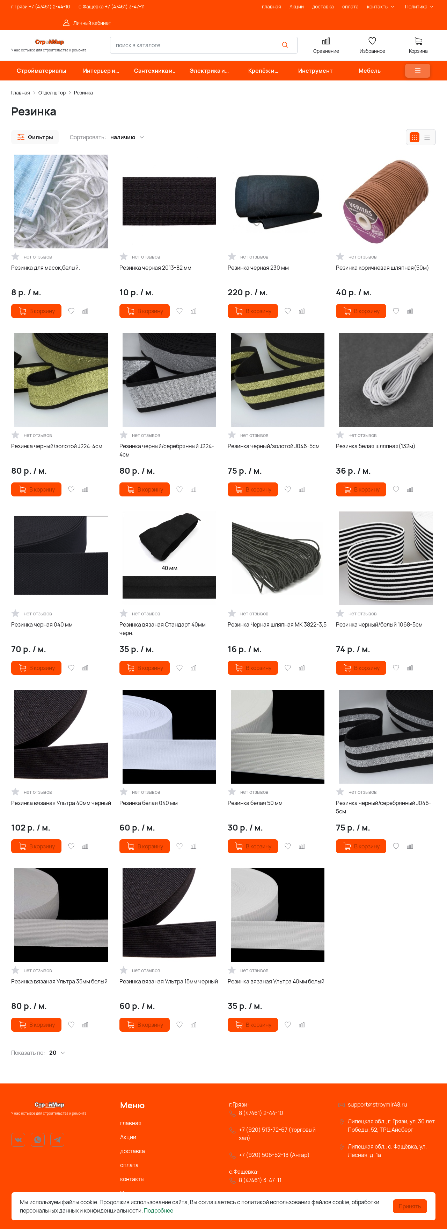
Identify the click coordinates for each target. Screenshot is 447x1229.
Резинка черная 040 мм (42, 624)
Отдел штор (52, 92)
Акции (128, 1137)
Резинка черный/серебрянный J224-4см (166, 450)
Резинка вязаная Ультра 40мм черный (61, 803)
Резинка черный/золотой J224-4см (56, 446)
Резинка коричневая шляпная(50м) (382, 267)
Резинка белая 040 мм (148, 803)
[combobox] (204, 45)
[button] (35, 137)
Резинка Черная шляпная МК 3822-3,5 (277, 624)
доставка (132, 1151)
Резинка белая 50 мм (255, 803)
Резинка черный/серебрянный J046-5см (383, 807)
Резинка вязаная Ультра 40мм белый (276, 981)
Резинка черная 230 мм (258, 267)
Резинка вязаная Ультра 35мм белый (59, 981)
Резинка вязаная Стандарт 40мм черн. (162, 629)
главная (130, 1123)
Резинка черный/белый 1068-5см (379, 624)
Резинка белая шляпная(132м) (376, 446)
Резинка (83, 92)
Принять (410, 1206)
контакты (132, 1179)
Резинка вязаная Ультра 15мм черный (168, 981)
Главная (20, 92)
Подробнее (158, 1210)
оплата (129, 1165)
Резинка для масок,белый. (45, 267)
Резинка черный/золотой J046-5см (274, 446)
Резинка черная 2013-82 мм (155, 267)
